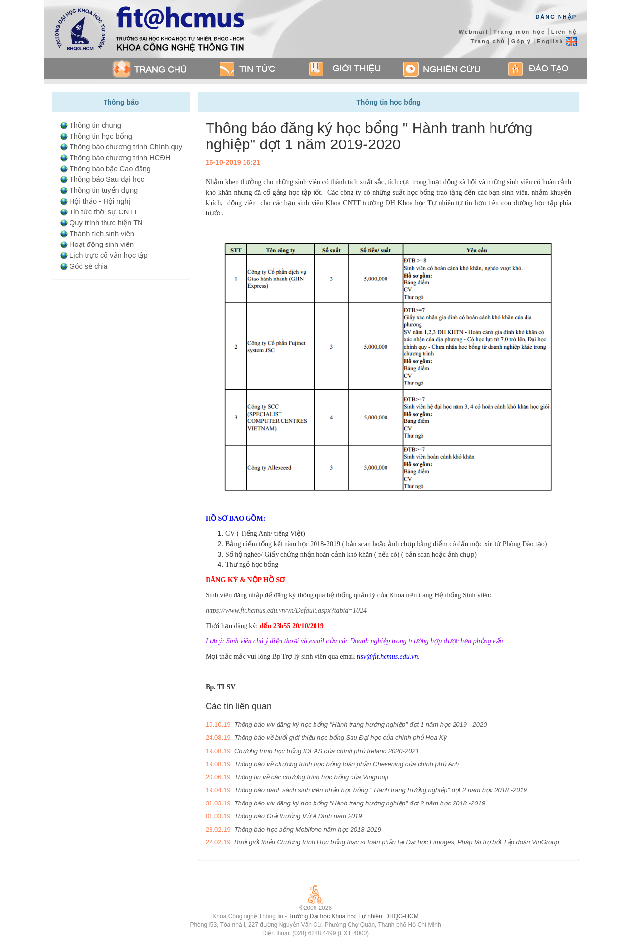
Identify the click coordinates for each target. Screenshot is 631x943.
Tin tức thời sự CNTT (104, 212)
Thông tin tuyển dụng (104, 190)
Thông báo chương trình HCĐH (120, 158)
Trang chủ (487, 41)
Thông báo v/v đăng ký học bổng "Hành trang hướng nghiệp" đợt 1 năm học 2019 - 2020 (360, 724)
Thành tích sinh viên (102, 234)
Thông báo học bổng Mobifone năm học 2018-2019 (307, 829)
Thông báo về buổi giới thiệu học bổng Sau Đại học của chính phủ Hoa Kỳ (340, 737)
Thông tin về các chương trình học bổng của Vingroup (311, 777)
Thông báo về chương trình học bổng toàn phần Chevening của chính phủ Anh (346, 764)
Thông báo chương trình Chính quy (126, 147)
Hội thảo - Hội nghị (100, 201)
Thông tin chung (95, 125)
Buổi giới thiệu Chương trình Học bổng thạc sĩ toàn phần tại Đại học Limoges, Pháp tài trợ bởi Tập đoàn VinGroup (396, 842)
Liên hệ (564, 32)
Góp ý (521, 41)
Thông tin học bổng (101, 136)
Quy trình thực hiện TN (106, 223)
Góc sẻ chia (88, 266)
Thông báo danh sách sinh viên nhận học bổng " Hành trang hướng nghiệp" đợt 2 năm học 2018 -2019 (380, 790)
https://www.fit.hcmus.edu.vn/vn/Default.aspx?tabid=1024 (286, 610)
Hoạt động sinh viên (102, 244)
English (557, 41)
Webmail (473, 32)
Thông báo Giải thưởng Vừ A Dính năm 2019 (298, 816)
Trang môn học (519, 32)
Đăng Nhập (556, 17)
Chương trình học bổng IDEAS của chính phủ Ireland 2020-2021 (326, 751)
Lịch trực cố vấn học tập (109, 255)
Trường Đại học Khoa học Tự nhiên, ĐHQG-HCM (353, 916)
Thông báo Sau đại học (107, 179)
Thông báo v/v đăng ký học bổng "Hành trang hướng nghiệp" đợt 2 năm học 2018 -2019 (359, 803)
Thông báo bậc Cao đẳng (110, 169)
